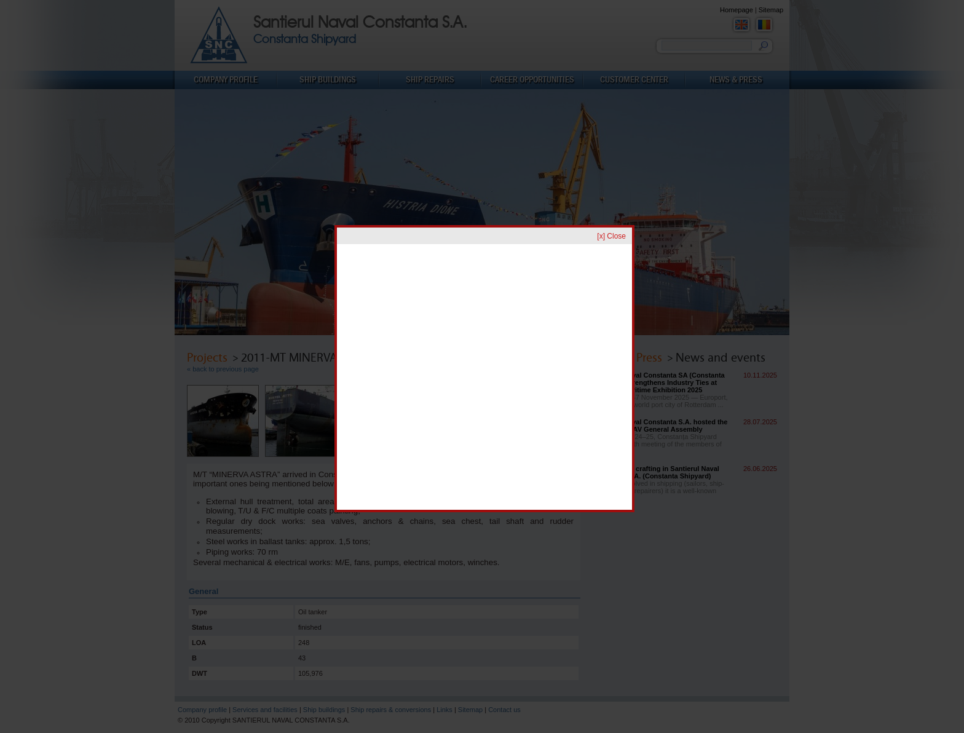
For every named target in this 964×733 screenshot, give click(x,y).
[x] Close (611, 236)
